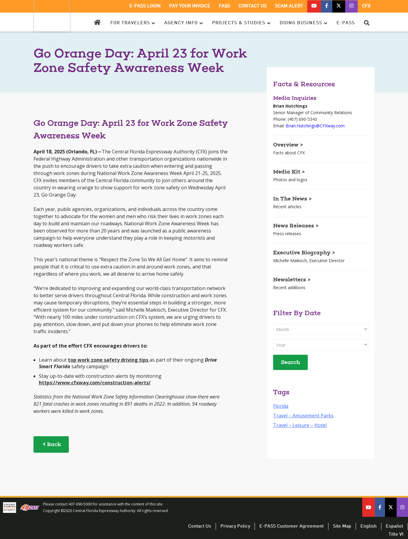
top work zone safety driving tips (108, 360)
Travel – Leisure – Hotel (300, 425)
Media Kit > (289, 172)
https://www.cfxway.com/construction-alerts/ (95, 382)
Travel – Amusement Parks (303, 415)
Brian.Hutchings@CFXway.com (315, 126)
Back (51, 444)
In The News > (292, 199)
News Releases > (296, 226)
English (368, 526)
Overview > (288, 145)
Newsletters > (291, 280)
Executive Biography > (304, 253)
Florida (280, 406)
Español (394, 526)
